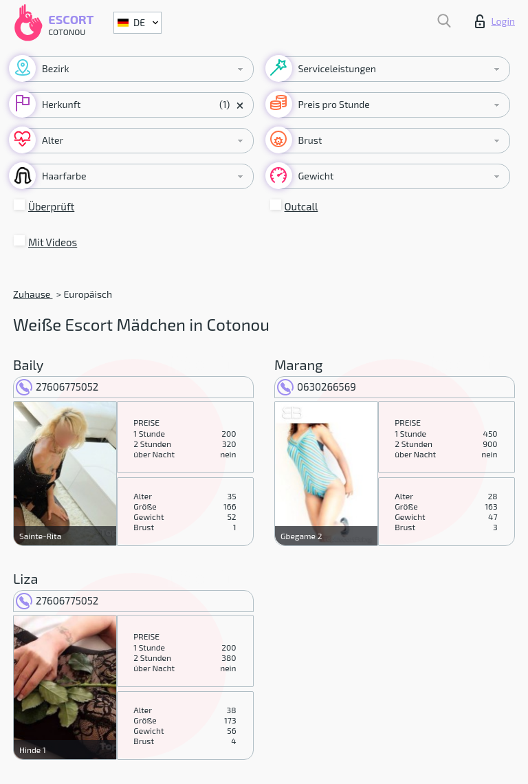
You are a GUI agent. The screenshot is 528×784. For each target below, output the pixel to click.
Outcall (301, 206)
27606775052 (57, 386)
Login (495, 21)
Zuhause (32, 294)
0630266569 (316, 386)
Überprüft (51, 206)
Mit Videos (52, 242)
